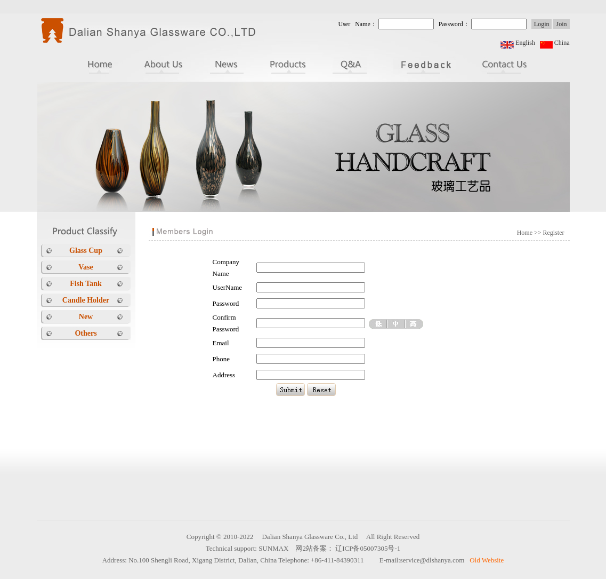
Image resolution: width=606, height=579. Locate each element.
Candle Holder (85, 300)
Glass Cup (85, 251)
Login (542, 24)
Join (561, 24)
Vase (85, 267)
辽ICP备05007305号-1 (367, 548)
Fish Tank (86, 284)
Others (85, 333)
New (86, 317)
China (562, 42)
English (525, 42)
